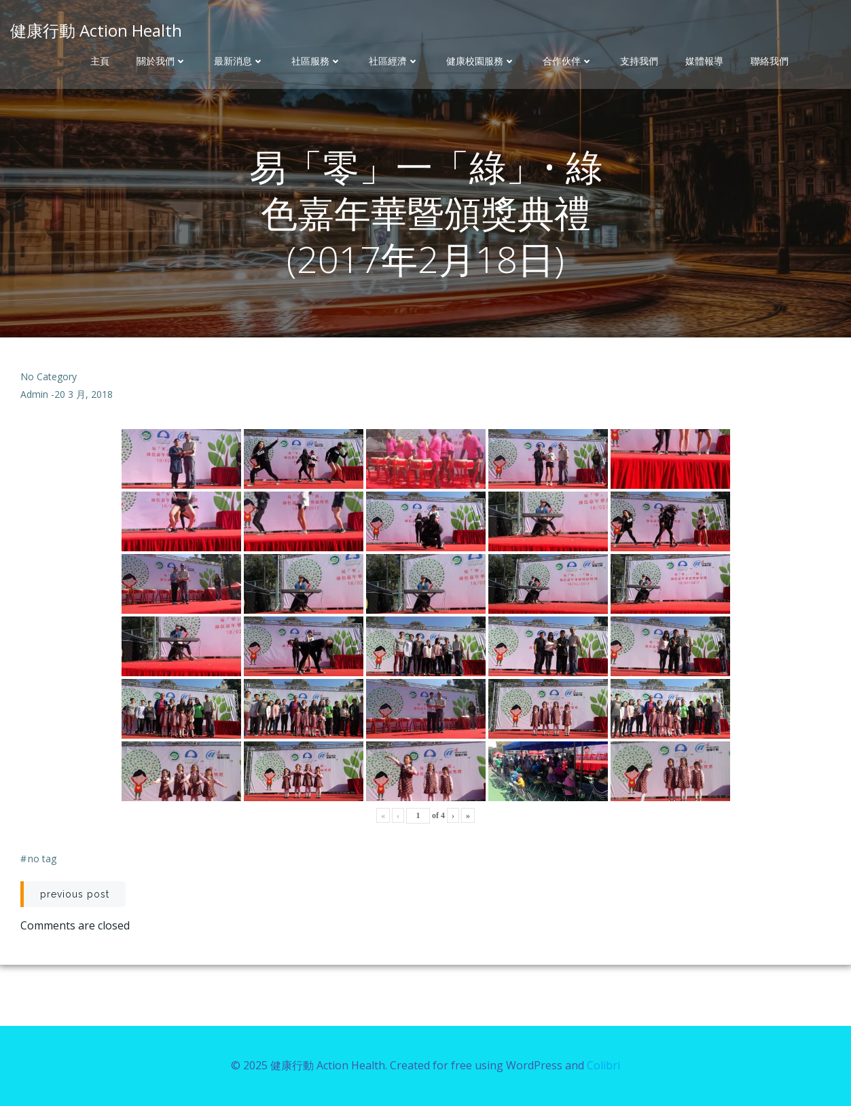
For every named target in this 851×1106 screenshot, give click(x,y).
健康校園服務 (480, 61)
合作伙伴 (568, 61)
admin (34, 394)
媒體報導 (704, 61)
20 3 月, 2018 (83, 394)
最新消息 (239, 61)
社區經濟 (394, 61)
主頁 (99, 61)
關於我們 (162, 61)
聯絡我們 (769, 61)
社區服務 (316, 61)
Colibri (603, 1065)
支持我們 (639, 61)
